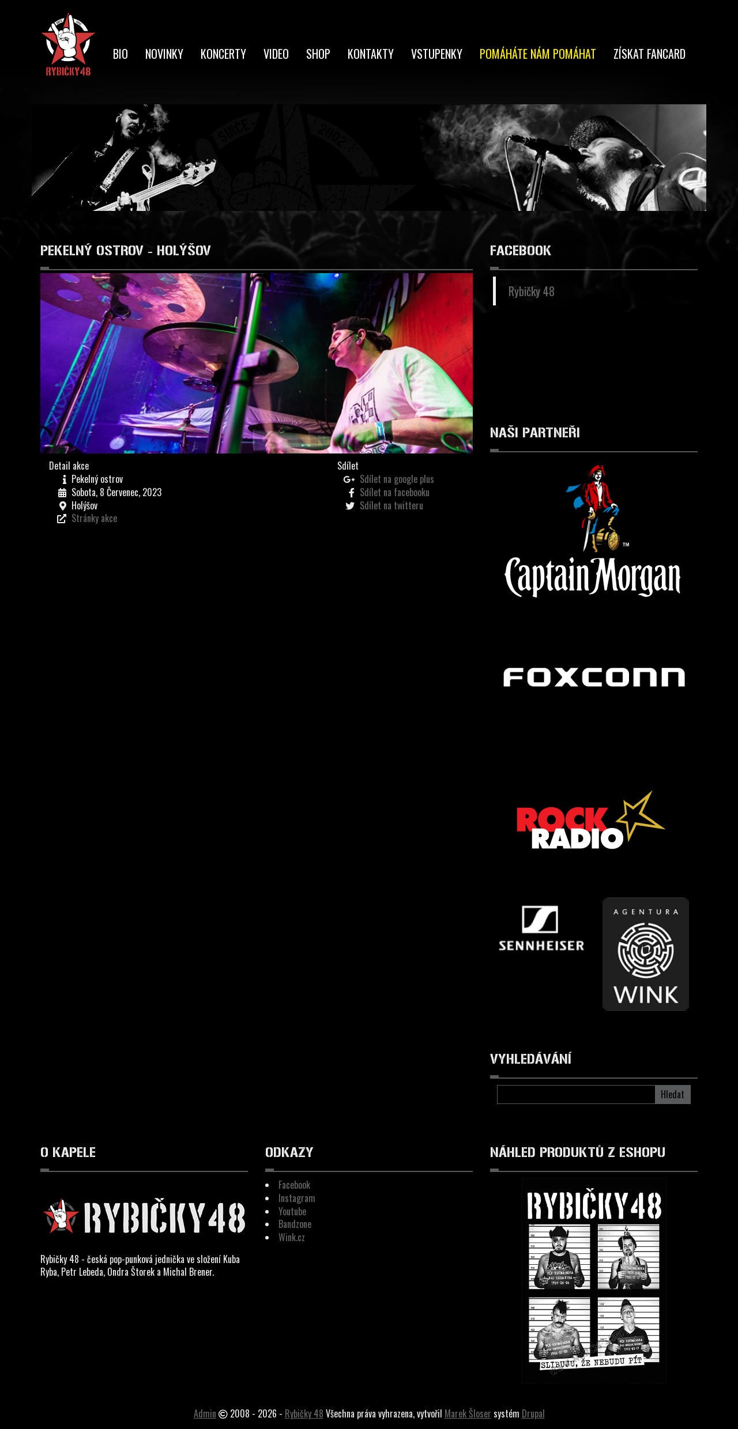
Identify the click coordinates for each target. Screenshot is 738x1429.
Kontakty (371, 53)
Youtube (292, 1211)
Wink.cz (291, 1237)
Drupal (533, 1413)
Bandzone (294, 1224)
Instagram (296, 1198)
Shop (318, 53)
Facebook (294, 1185)
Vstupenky (436, 53)
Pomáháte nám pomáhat (538, 53)
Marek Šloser (468, 1413)
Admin (205, 1413)
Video (276, 53)
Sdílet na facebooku (395, 492)
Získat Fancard (649, 53)
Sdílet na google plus (397, 479)
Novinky (164, 53)
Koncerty (223, 53)
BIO (120, 53)
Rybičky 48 (532, 291)
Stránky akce (94, 518)
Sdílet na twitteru (391, 505)
